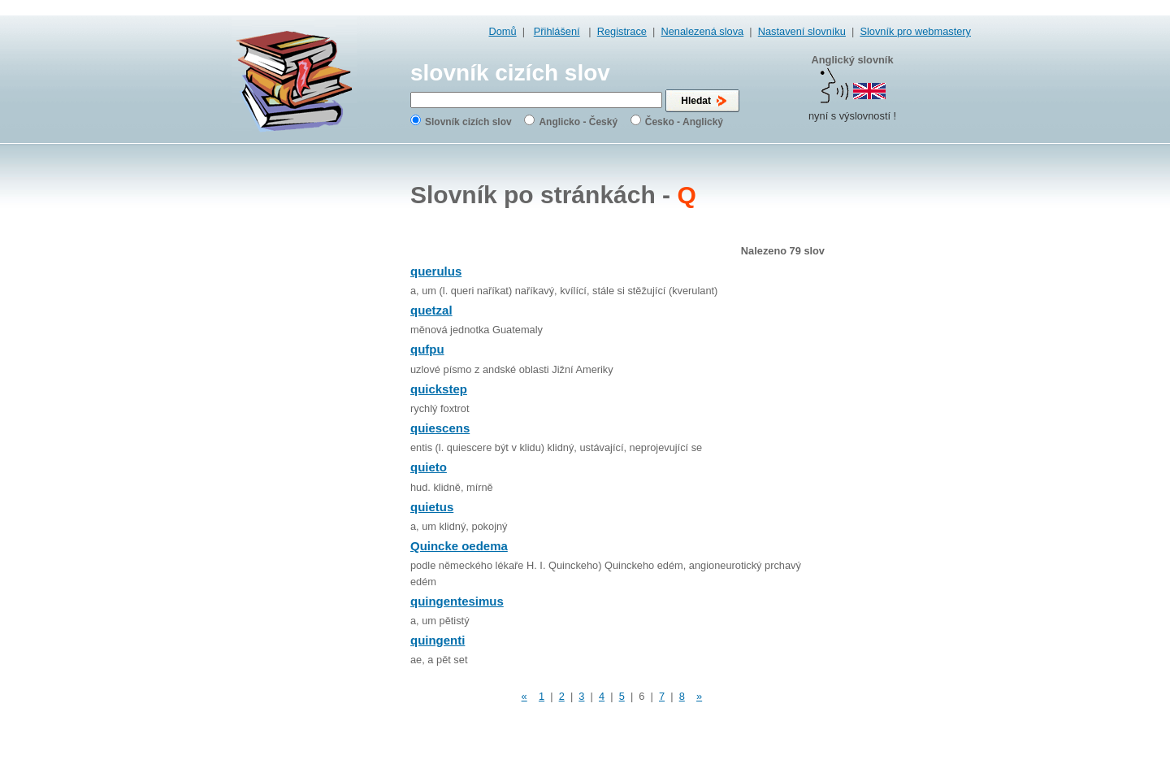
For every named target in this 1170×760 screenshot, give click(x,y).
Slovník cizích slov (468, 122)
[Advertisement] (906, 406)
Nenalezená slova (702, 31)
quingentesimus (457, 601)
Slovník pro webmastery (915, 31)
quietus (431, 507)
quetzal (431, 310)
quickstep (438, 389)
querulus (436, 271)
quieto (428, 467)
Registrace (622, 31)
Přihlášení (557, 31)
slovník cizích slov (510, 72)
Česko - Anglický (684, 122)
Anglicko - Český (578, 122)
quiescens (440, 428)
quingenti (437, 640)
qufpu (427, 349)
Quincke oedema (459, 546)
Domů (503, 31)
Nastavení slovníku (802, 31)
